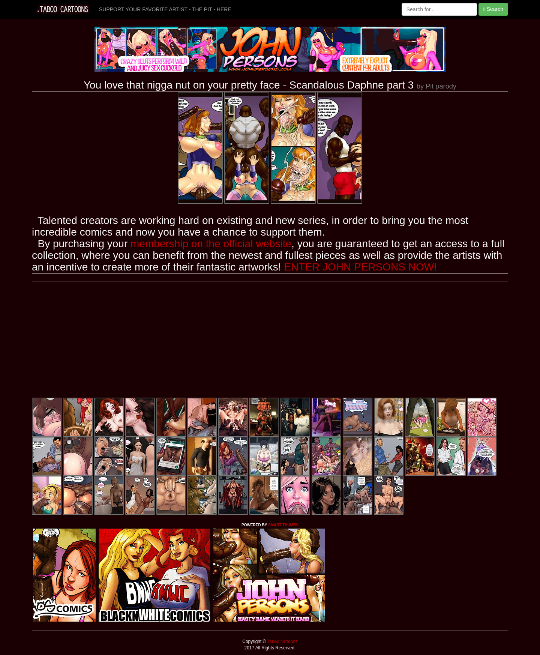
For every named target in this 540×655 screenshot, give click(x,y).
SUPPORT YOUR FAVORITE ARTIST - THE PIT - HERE (165, 9)
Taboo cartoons (281, 641)
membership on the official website (210, 243)
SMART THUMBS (283, 525)
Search (493, 9)
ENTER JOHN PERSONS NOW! (360, 267)
